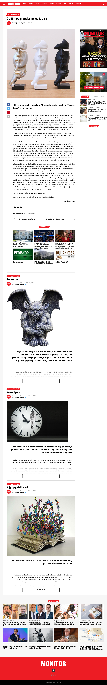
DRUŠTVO (52, 4)
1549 (26, 213)
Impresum (53, 675)
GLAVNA (24, 4)
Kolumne (31, 4)
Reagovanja (79, 4)
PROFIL (65, 4)
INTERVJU (58, 4)
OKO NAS (71, 4)
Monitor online (20, 24)
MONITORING (44, 4)
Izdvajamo (32, 213)
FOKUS (37, 4)
